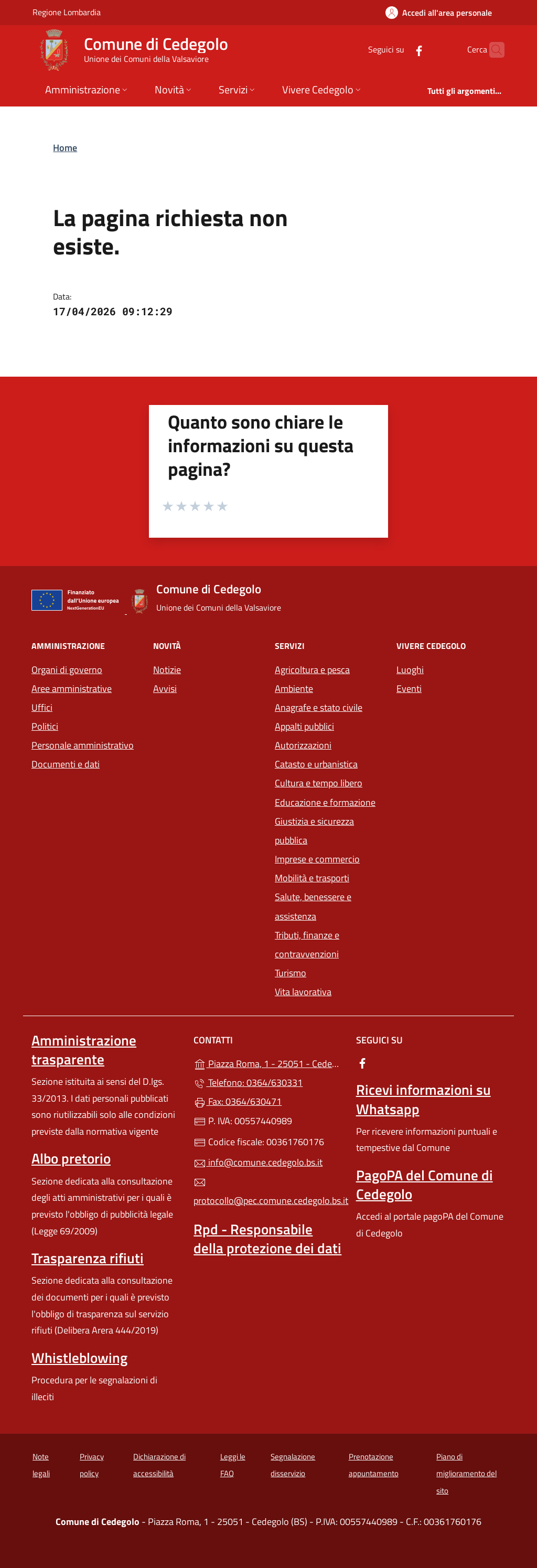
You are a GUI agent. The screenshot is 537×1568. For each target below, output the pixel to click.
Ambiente (294, 688)
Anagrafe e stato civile (318, 707)
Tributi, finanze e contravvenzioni (307, 944)
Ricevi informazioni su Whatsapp (423, 1099)
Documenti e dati (65, 764)
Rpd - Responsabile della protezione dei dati (267, 1238)
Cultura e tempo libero (318, 783)
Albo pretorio (71, 1158)
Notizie (167, 670)
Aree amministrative (71, 688)
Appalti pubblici (304, 726)
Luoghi (410, 670)
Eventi (409, 688)
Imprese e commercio (317, 859)
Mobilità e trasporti (312, 878)
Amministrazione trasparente (83, 1049)
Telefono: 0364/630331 (248, 1082)
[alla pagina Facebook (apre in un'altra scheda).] (398, 49)
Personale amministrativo (82, 745)
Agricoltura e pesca (312, 670)
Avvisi (165, 688)
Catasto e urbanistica (316, 764)
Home (65, 148)
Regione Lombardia (67, 11)
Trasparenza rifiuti (87, 1258)
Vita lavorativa (303, 992)
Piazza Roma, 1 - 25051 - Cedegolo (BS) (268, 1062)
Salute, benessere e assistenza (313, 906)
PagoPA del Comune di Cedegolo (424, 1184)
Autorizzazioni (303, 745)
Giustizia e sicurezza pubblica (314, 830)
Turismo (290, 973)
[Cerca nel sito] (491, 49)
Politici (44, 726)
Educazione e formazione (325, 802)
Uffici (41, 707)
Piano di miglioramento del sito (466, 1473)
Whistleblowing (79, 1358)
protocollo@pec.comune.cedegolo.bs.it (268, 1192)
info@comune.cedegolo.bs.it (258, 1162)
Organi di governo (66, 670)
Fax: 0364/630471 (238, 1101)
